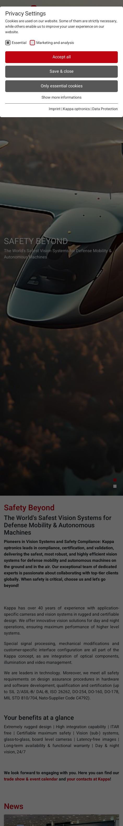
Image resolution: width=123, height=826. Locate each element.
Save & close (62, 71)
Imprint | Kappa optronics (69, 109)
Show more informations (61, 97)
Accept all (61, 57)
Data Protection (105, 109)
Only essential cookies (62, 86)
